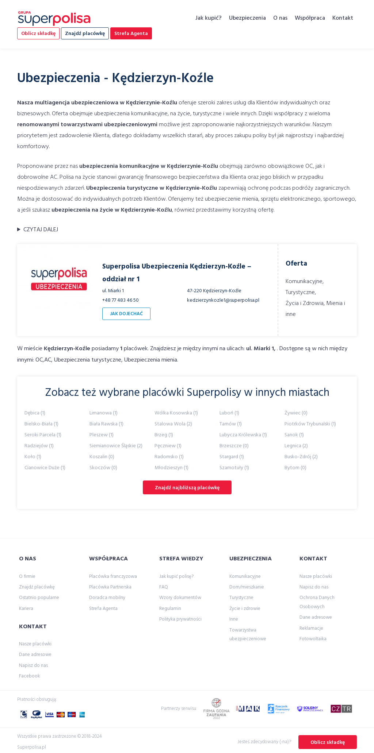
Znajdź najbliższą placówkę (187, 488)
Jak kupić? (208, 18)
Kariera (26, 609)
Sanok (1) (294, 435)
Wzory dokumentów (180, 598)
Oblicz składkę (38, 34)
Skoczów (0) (103, 468)
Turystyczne (241, 598)
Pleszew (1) (101, 435)
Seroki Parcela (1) (42, 435)
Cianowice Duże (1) (44, 468)
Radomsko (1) (169, 457)
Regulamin (170, 609)
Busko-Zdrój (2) (301, 457)
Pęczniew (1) (168, 446)
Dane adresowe (35, 655)
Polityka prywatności (180, 619)
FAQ (163, 587)
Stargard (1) (232, 457)
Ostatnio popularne (39, 598)
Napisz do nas (33, 665)
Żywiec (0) (296, 413)
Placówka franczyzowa (113, 576)
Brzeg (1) (163, 435)
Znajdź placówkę (85, 34)
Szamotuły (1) (234, 468)
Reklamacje (311, 628)
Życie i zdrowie (244, 609)
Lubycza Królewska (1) (243, 435)
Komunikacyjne (245, 576)
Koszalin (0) (101, 457)
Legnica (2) (296, 446)
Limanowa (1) (103, 413)
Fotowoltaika (313, 639)
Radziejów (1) (39, 446)
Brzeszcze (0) (234, 446)
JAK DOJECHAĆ (126, 314)
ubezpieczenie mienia (231, 199)
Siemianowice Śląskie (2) (115, 446)
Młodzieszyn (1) (171, 468)
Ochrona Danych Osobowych (317, 602)
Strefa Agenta (131, 34)
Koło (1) (32, 457)
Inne (233, 619)
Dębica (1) (34, 413)
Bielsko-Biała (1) (41, 424)
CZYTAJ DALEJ (40, 230)
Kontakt (342, 18)
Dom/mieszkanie (246, 587)
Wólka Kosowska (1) (176, 413)
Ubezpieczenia (247, 18)
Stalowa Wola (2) (173, 424)
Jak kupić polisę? (176, 576)
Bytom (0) (295, 468)
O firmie (27, 576)
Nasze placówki (35, 644)
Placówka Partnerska (110, 587)
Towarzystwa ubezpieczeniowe (247, 634)
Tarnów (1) (231, 424)
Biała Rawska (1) (106, 424)
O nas (280, 18)
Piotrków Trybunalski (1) (310, 424)
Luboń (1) (229, 413)
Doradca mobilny (107, 598)
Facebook (29, 676)
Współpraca (310, 18)
